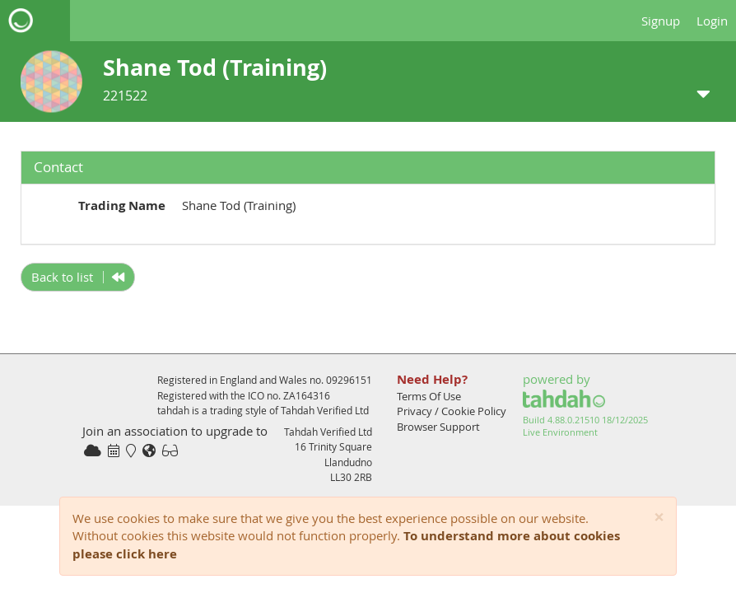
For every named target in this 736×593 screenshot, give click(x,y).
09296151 (349, 379)
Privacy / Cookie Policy (451, 411)
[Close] (659, 517)
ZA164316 (306, 395)
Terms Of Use (429, 396)
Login (712, 20)
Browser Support (438, 426)
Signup (660, 20)
